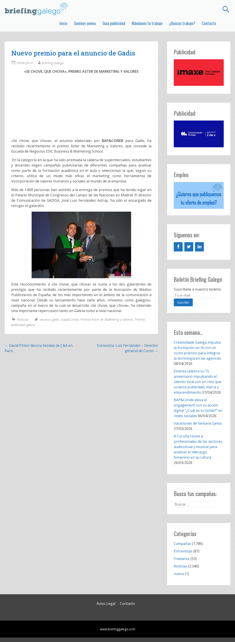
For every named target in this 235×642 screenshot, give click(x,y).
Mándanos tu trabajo (147, 23)
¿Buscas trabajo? (182, 23)
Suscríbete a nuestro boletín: (198, 289)
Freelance (182, 558)
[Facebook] (178, 246)
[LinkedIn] (199, 246)
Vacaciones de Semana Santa (198, 423)
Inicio (63, 23)
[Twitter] (188, 246)
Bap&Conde (70, 319)
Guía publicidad (114, 23)
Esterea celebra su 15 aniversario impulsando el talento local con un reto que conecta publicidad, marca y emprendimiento (197, 382)
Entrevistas (183, 551)
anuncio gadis (49, 319)
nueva (179, 573)
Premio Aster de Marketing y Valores (106, 319)
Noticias (23, 319)
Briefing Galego (53, 63)
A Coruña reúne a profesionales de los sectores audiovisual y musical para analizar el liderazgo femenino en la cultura (198, 447)
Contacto (209, 23)
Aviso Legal (106, 603)
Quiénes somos (85, 23)
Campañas (182, 543)
